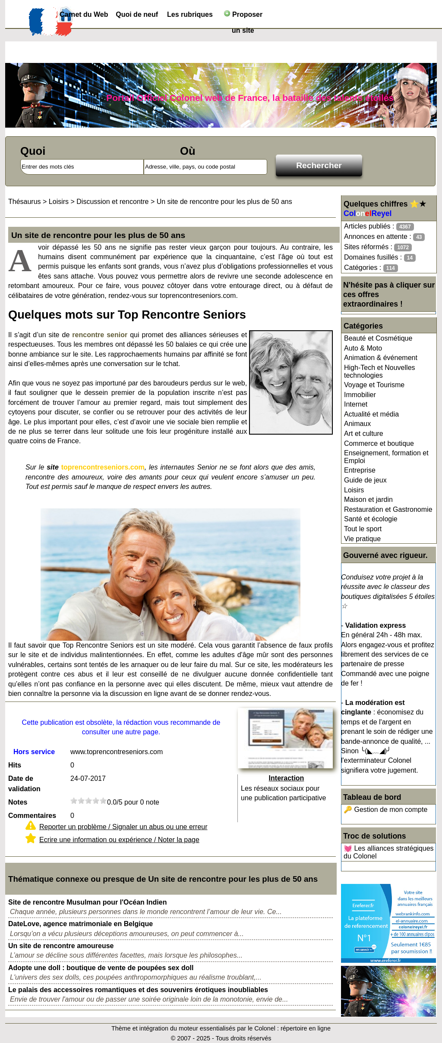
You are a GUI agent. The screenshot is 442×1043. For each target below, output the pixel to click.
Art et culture (363, 433)
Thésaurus (24, 201)
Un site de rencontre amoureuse (61, 945)
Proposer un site (243, 16)
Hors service (34, 751)
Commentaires (32, 815)
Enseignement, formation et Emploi (386, 456)
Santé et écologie (371, 519)
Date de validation (24, 783)
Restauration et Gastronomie (388, 509)
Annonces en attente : (384, 237)
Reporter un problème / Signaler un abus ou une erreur (123, 826)
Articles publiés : (379, 226)
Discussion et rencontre (112, 201)
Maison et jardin (368, 499)
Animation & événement (380, 357)
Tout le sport (363, 528)
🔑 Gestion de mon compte (385, 809)
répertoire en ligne (306, 1028)
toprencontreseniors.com (103, 467)
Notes (17, 802)
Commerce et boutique (379, 443)
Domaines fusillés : (380, 258)
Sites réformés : (378, 247)
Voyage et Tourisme (374, 384)
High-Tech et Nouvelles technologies (379, 371)
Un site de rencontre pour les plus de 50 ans (224, 201)
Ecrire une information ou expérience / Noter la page (119, 839)
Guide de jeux (365, 480)
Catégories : (371, 268)
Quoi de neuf (137, 14)
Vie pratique (362, 538)
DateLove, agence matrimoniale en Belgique (80, 923)
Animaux (357, 423)
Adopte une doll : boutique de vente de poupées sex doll (100, 967)
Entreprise (360, 470)
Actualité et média (371, 414)
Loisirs (354, 490)
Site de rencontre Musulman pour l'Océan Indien (87, 902)
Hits (14, 765)
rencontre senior (99, 334)
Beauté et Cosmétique (378, 338)
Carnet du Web (84, 14)
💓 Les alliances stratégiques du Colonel (389, 852)
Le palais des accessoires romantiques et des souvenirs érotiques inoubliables (138, 989)
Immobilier (360, 394)
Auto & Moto (363, 348)
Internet (355, 404)
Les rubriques (190, 14)
